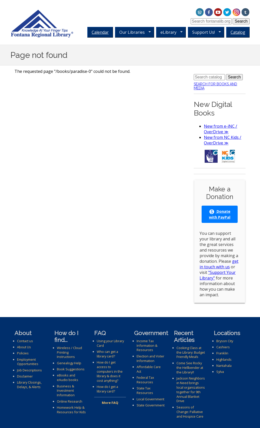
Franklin (222, 353)
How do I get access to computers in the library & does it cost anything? (110, 371)
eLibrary (169, 32)
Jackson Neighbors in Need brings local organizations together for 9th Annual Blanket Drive (190, 389)
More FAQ (110, 402)
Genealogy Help (69, 363)
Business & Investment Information (66, 391)
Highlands (224, 359)
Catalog (238, 32)
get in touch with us (219, 264)
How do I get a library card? (107, 388)
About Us (24, 347)
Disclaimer (25, 376)
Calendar (100, 32)
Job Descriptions (29, 370)
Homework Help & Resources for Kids (71, 409)
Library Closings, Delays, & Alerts (29, 384)
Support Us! (204, 32)
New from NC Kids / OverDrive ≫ (222, 140)
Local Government (150, 399)
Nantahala (224, 365)
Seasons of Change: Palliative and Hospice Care (189, 412)
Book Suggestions (71, 369)
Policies (23, 353)
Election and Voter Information (150, 358)
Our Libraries (133, 32)
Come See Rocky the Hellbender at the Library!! (189, 367)
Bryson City (224, 341)
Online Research (69, 401)
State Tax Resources (145, 390)
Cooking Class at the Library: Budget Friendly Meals (190, 352)
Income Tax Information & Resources (147, 345)
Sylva (220, 371)
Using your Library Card (110, 343)
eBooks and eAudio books (67, 377)
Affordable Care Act (149, 369)
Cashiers (223, 347)
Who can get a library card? (107, 353)
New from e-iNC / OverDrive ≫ (220, 129)
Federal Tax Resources (145, 379)
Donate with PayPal (219, 214)
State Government (151, 405)
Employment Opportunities (27, 361)
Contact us (25, 341)
